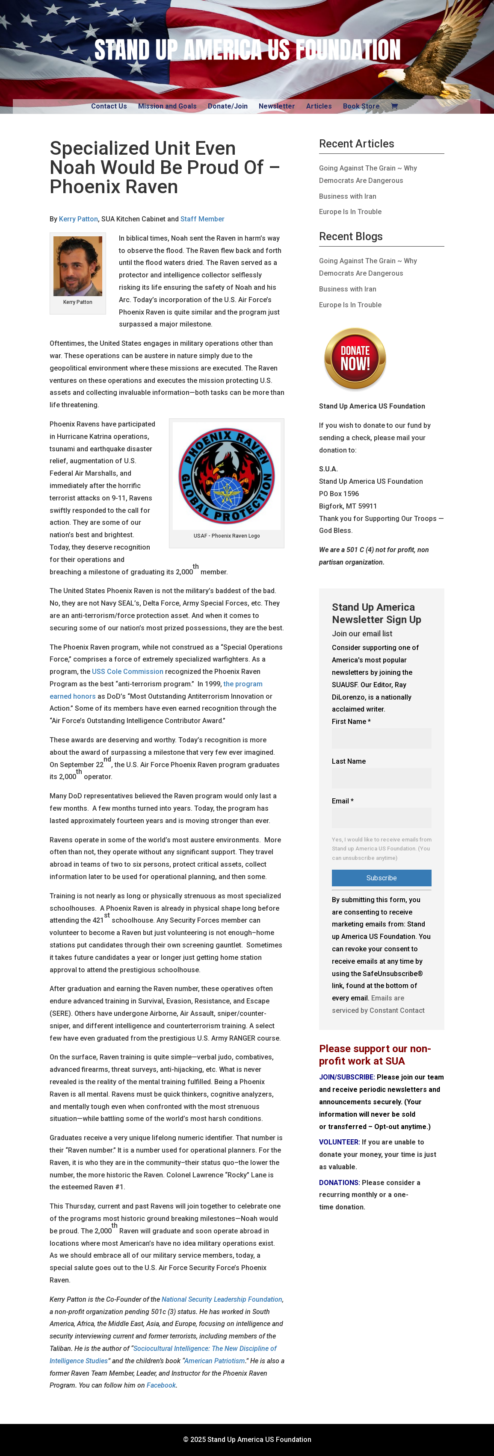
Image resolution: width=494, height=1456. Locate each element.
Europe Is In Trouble (350, 212)
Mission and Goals (167, 106)
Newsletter (277, 106)
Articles (319, 106)
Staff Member (202, 219)
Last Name (349, 761)
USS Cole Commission (127, 672)
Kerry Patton (78, 219)
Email (343, 801)
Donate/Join (228, 106)
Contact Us (109, 106)
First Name (351, 722)
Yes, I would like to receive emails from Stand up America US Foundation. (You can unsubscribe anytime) (382, 849)
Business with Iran (347, 196)
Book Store (361, 106)
